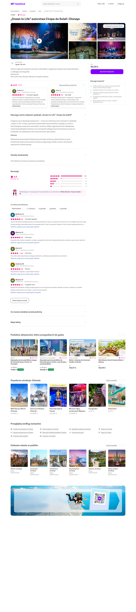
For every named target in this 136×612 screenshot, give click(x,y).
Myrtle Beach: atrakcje (74, 470)
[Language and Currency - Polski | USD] (101, 4)
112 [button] (24, 15)
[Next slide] (83, 85)
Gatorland (112, 408)
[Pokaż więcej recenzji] (20, 300)
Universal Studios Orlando (37, 409)
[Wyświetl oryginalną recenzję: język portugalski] (26, 292)
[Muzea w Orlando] (105, 429)
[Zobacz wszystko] (111, 380)
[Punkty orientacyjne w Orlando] (22, 429)
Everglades (93, 408)
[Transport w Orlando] (48, 436)
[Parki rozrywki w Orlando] (49, 429)
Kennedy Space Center (56, 409)
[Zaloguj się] (120, 4)
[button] (110, 4)
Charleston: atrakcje (54, 470)
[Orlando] (24, 11)
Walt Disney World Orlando (18, 409)
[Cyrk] (39, 11)
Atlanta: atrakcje (95, 469)
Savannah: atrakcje (34, 470)
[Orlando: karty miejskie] (19, 436)
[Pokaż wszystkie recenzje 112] (67, 85)
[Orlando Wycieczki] (76, 432)
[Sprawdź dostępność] (107, 71)
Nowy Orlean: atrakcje (113, 470)
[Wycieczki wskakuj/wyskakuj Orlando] (53, 432)
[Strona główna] (15, 11)
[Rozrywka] (33, 11)
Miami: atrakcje (16, 469)
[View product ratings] (21, 15)
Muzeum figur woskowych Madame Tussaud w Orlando (77, 409)
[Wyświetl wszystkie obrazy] (113, 26)
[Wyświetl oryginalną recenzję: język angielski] (25, 227)
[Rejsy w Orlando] (104, 432)
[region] (68, 355)
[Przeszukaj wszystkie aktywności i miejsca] (61, 4)
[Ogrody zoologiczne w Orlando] (22, 432)
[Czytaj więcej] (17, 106)
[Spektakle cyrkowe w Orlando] (80, 429)
